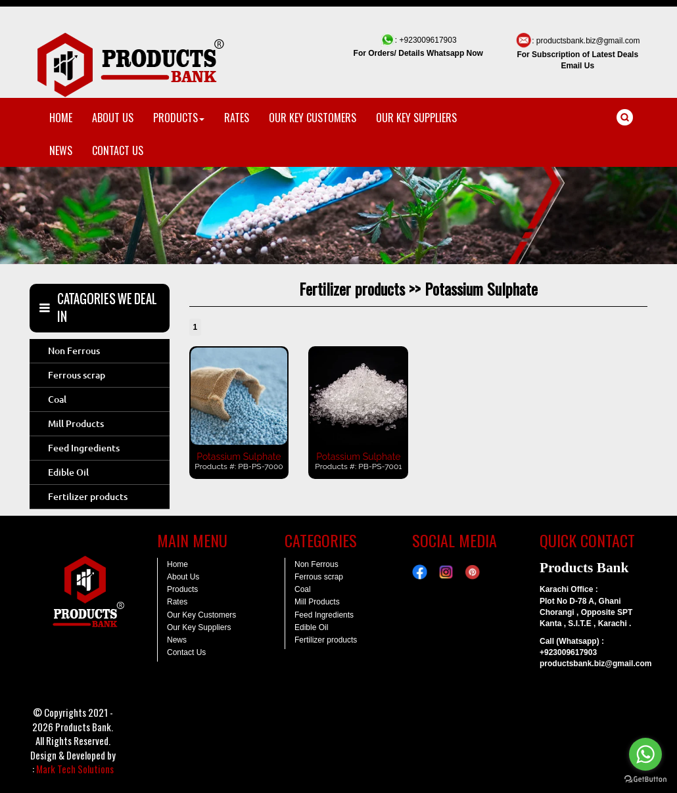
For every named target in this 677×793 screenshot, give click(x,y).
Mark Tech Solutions (75, 768)
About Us (183, 576)
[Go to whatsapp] (645, 754)
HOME (60, 117)
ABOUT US (112, 117)
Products (182, 589)
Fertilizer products (88, 496)
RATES (236, 117)
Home (177, 564)
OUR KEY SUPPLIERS (416, 117)
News (177, 640)
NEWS (60, 150)
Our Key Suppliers (199, 627)
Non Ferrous (74, 351)
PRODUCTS (178, 117)
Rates (177, 601)
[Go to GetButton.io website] (645, 779)
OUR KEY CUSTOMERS (312, 117)
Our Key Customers (201, 615)
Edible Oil (68, 472)
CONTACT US (117, 150)
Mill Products (76, 424)
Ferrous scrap (76, 375)
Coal (57, 399)
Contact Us (186, 652)
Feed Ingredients (84, 448)
